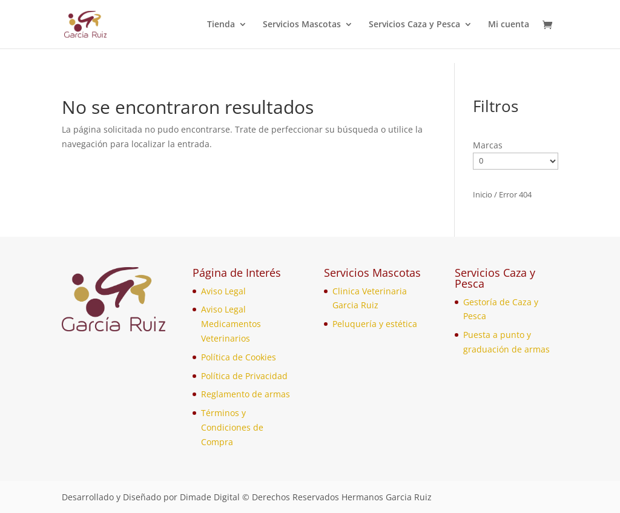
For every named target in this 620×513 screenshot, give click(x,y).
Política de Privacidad (244, 376)
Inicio (482, 194)
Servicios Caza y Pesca (414, 25)
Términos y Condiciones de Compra (232, 427)
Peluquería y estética (374, 323)
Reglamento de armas (245, 394)
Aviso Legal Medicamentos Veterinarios (231, 323)
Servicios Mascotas (302, 25)
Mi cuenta (508, 25)
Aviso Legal (223, 291)
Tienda (221, 25)
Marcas (488, 145)
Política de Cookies (238, 357)
